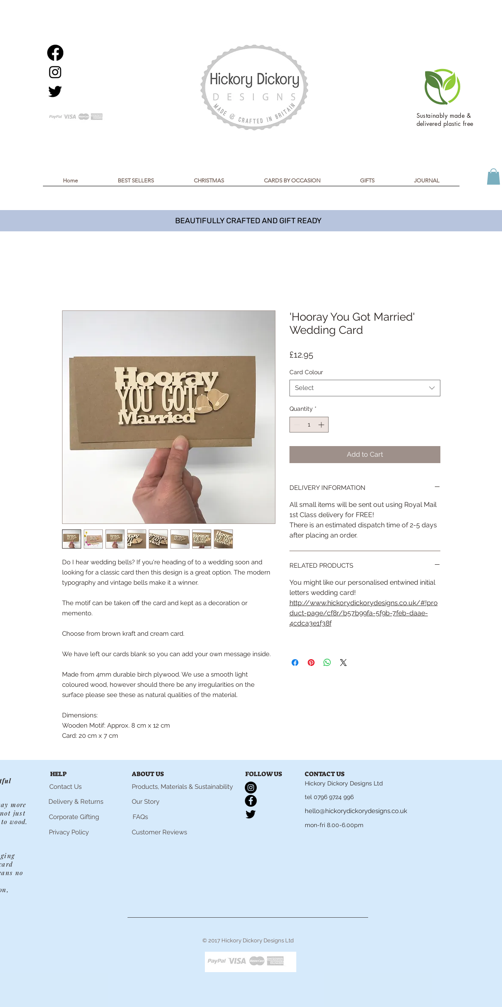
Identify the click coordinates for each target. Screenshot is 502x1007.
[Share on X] (343, 662)
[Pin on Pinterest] (311, 662)
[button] (209, 183)
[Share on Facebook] (295, 662)
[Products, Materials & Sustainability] (182, 786)
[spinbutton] (309, 424)
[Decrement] (296, 424)
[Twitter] (55, 91)
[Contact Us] (65, 786)
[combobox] (364, 388)
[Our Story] (145, 801)
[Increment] (322, 424)
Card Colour (306, 372)
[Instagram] (55, 72)
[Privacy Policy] (69, 832)
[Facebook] (55, 53)
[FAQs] (140, 816)
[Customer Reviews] (159, 832)
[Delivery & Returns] (76, 801)
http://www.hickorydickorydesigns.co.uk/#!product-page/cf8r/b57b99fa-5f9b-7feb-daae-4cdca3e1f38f (363, 613)
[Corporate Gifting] (74, 816)
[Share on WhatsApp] (327, 662)
